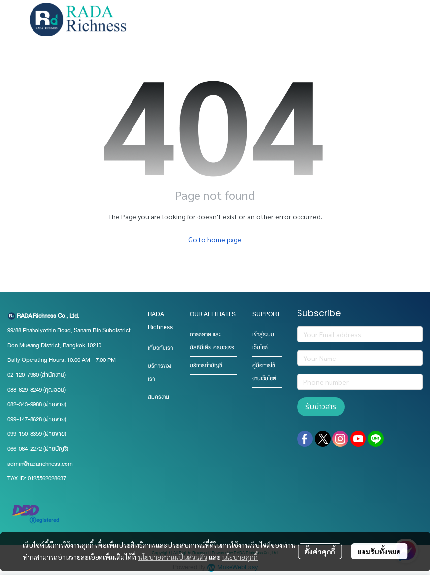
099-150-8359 (25, 434)
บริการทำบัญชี (206, 365)
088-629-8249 (24, 390)
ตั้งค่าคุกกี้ (319, 551)
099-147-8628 (24, 419)
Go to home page (215, 239)
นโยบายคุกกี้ (240, 556)
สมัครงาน (158, 397)
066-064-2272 (24, 449)
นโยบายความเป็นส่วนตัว (172, 556)
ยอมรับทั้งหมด (379, 551)
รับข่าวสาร (320, 407)
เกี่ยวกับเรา (160, 348)
